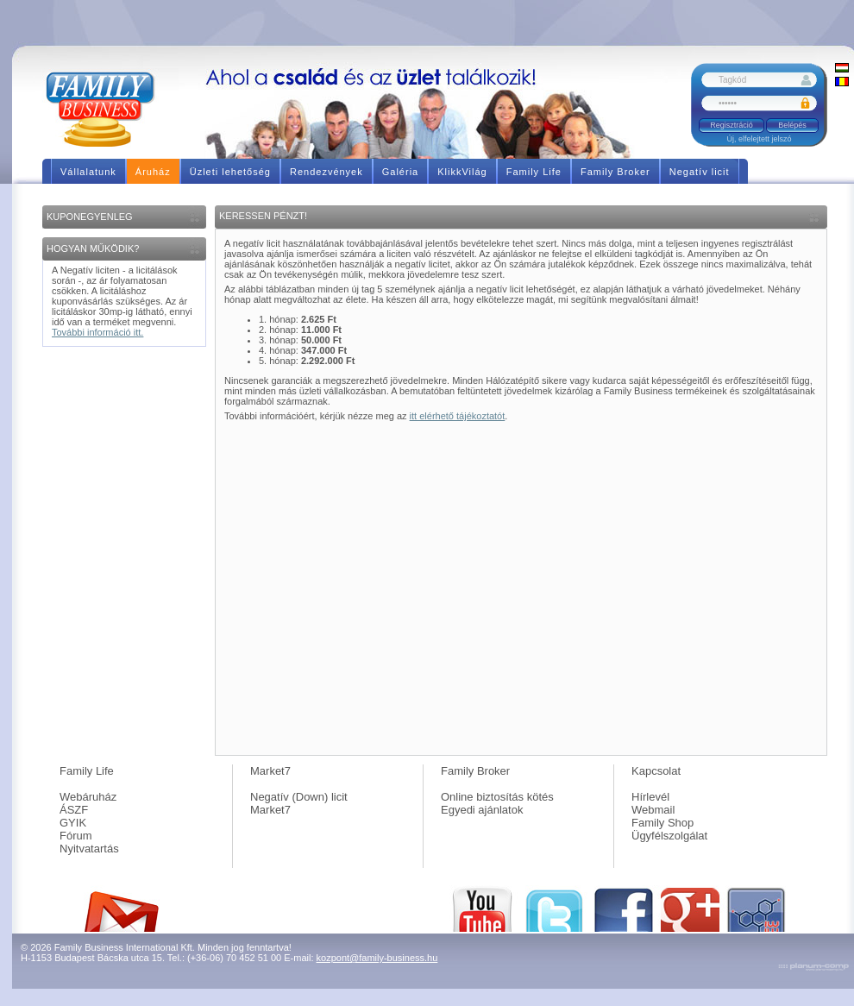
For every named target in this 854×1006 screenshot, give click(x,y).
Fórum (76, 835)
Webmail (653, 809)
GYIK (73, 822)
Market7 (270, 770)
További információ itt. (97, 332)
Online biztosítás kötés (497, 796)
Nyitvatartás (89, 848)
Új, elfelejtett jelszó (758, 139)
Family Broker (475, 770)
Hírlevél (650, 796)
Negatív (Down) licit (299, 796)
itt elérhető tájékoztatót (457, 416)
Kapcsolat (656, 770)
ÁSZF (74, 809)
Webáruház (88, 796)
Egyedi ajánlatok (482, 809)
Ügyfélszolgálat (669, 835)
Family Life (87, 770)
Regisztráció (731, 125)
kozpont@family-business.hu (377, 958)
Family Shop (662, 822)
